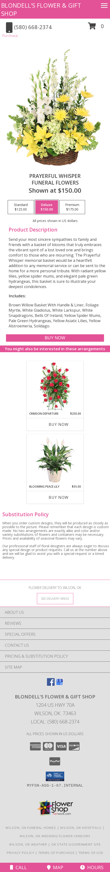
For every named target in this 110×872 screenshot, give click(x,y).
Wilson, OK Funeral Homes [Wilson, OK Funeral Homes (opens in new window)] (31, 828)
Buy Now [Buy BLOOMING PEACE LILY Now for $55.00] (59, 497)
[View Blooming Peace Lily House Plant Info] (55, 459)
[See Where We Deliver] (55, 598)
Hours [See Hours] (92, 867)
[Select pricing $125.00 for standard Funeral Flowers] (21, 207)
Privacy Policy (20, 853)
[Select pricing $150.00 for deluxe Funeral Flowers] (46, 207)
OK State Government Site (76, 844)
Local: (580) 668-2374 (55, 721)
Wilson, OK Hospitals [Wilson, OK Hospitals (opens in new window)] (80, 828)
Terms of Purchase (56, 853)
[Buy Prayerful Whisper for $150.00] (55, 338)
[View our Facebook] (51, 684)
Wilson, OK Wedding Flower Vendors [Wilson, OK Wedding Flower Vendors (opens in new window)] (55, 836)
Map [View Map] (55, 867)
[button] (96, 27)
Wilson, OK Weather (28, 844)
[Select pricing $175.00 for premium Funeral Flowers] (72, 207)
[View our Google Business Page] (59, 684)
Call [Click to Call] (18, 867)
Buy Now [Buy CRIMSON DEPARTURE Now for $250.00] (59, 424)
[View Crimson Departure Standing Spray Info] (55, 386)
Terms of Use (91, 853)
